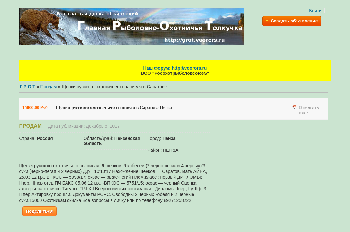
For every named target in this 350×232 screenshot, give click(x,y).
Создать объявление (294, 20)
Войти (315, 10)
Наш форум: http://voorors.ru (175, 68)
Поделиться (39, 211)
